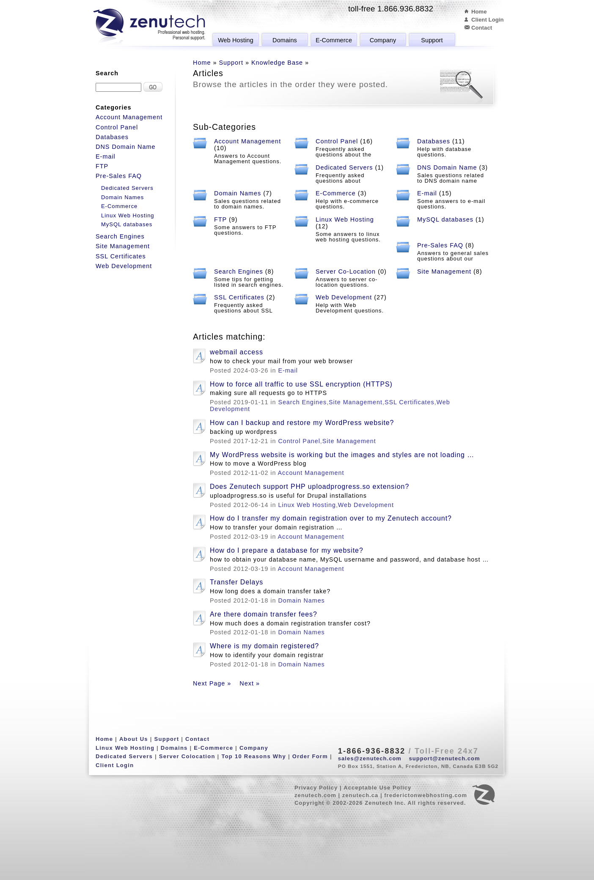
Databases (433, 141)
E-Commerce (334, 40)
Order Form (310, 756)
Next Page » (212, 683)
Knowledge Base (277, 62)
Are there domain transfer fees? (263, 614)
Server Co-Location (346, 271)
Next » (249, 683)
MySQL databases (445, 219)
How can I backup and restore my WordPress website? (302, 422)
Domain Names (237, 193)
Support (432, 40)
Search (107, 73)
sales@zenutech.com (370, 758)
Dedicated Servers (344, 167)
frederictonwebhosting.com (425, 795)
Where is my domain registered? (264, 646)
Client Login (487, 19)
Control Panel (337, 141)
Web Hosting (235, 40)
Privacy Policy (316, 787)
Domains (284, 40)
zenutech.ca (360, 795)
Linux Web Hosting (345, 219)
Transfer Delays (236, 582)
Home (479, 11)
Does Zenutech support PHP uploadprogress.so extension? (309, 486)
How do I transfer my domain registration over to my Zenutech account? (331, 518)
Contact (481, 28)
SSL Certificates (239, 297)
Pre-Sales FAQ (440, 245)
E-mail (427, 193)
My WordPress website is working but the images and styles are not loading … (342, 454)
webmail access (236, 352)
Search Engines (238, 271)
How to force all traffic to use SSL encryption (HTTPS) (301, 384)
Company (383, 40)
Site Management (444, 271)
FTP (220, 219)
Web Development (344, 297)
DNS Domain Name (447, 167)
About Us (133, 739)
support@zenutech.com (444, 758)
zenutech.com (315, 795)
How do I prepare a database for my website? (286, 550)
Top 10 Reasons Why (253, 756)
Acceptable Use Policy (377, 787)
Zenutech (149, 27)
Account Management (247, 141)
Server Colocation (187, 756)
